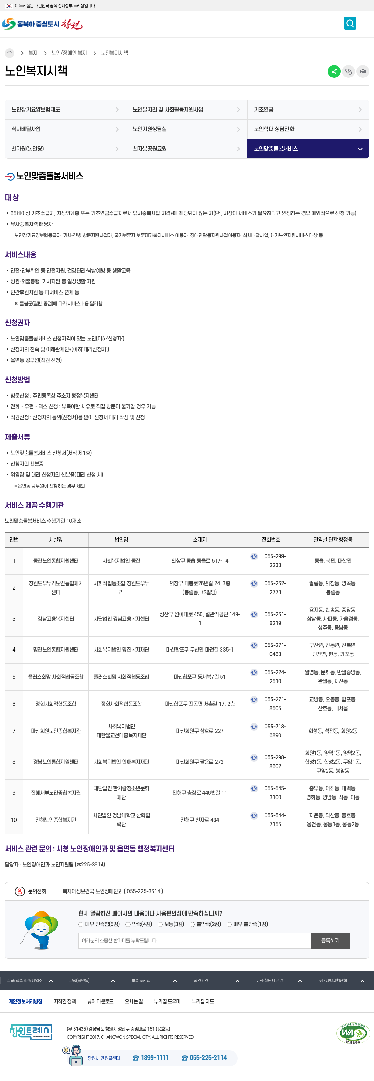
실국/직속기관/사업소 (21, 980)
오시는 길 (134, 1001)
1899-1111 (155, 1058)
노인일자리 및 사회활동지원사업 (168, 110)
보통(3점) (174, 924)
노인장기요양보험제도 (35, 110)
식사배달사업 (25, 129)
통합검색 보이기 (350, 23)
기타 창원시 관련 (266, 980)
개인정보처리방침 (25, 1001)
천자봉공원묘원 (149, 149)
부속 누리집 (137, 980)
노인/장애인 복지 (69, 53)
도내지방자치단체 (329, 980)
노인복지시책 (114, 53)
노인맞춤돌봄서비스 (276, 149)
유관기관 (197, 980)
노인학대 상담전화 (274, 129)
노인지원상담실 (149, 129)
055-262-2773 (275, 588)
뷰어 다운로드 (100, 1001)
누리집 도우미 (167, 1001)
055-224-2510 (275, 677)
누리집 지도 (203, 1001)
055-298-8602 (275, 762)
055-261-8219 (275, 619)
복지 (32, 53)
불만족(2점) (208, 924)
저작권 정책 (65, 1001)
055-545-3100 (275, 793)
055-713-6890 (275, 731)
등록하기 (330, 941)
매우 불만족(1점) (250, 924)
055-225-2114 (208, 1058)
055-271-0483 (275, 650)
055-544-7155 (275, 820)
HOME (9, 53)
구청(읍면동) (75, 980)
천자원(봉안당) (27, 149)
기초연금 (263, 110)
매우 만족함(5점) (102, 924)
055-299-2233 (275, 561)
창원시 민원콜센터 (104, 1058)
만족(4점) (142, 924)
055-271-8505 (275, 704)
